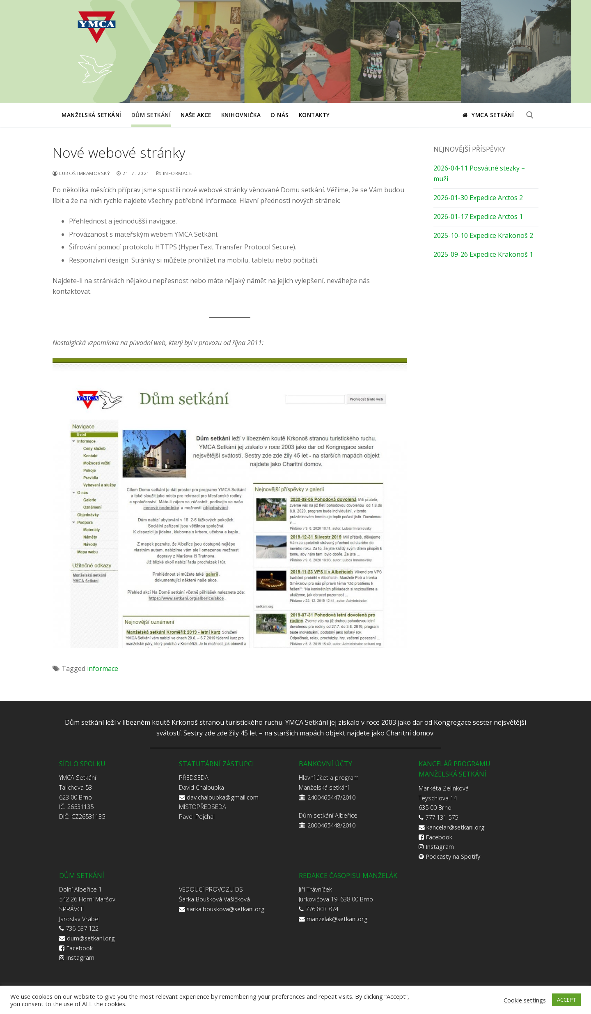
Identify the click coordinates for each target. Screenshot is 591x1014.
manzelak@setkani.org (337, 919)
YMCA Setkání (488, 115)
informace (102, 668)
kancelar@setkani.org (455, 827)
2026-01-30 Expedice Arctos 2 (478, 197)
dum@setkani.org (91, 938)
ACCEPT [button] (566, 999)
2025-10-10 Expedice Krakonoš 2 (483, 235)
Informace (174, 173)
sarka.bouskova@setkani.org (226, 909)
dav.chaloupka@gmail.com (223, 797)
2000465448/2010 (331, 825)
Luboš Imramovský (81, 173)
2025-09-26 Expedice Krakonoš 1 (483, 254)
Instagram (440, 846)
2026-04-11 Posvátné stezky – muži (479, 173)
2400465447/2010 (331, 797)
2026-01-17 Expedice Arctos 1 (478, 216)
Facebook (439, 837)
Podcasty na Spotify (453, 856)
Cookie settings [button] (525, 1000)
